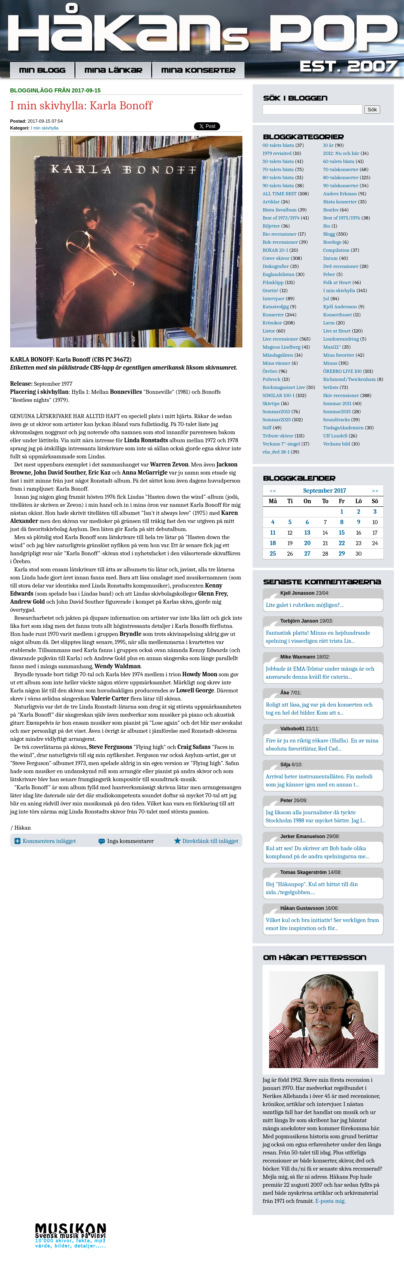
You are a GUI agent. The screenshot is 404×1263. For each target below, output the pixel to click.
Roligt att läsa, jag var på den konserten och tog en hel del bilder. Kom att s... (319, 708)
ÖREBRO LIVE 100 (342, 371)
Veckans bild (336, 444)
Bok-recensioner (280, 242)
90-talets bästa (278, 185)
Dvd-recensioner (340, 266)
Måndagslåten (278, 355)
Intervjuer (273, 298)
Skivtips (271, 403)
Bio (326, 226)
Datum (330, 258)
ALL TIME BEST (280, 193)
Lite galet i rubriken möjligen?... (305, 604)
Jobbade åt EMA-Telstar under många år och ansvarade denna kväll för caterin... (320, 672)
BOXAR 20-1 (275, 250)
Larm (329, 323)
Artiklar (271, 202)
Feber (329, 274)
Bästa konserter (340, 202)
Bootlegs (332, 242)
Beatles (331, 210)
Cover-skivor (276, 258)
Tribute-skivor (278, 436)
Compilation (336, 250)
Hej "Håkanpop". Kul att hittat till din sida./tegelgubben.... (312, 888)
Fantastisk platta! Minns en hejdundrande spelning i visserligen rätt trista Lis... (318, 636)
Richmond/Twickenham (349, 379)
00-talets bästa (278, 145)
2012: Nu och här (341, 153)
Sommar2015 (337, 411)
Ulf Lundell (335, 436)
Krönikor (272, 323)
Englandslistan (279, 274)
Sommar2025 (277, 419)
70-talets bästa (278, 169)
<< (272, 490)
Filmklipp (273, 282)
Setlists (330, 387)
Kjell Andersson (340, 306)
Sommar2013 (276, 411)
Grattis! (270, 290)
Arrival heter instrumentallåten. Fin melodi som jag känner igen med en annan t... (319, 780)
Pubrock (271, 379)
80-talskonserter (340, 177)
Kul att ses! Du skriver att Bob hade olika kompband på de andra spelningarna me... (317, 852)
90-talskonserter (340, 185)
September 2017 (324, 490)
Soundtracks (336, 419)
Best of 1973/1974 (281, 218)
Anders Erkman (340, 193)
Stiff (267, 427)
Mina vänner (276, 363)
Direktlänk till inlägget (206, 841)
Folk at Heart (337, 282)
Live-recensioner (280, 339)
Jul (326, 298)
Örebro (270, 371)
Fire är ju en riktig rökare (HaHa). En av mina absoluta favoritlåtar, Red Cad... (322, 744)
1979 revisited (277, 153)
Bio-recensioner (280, 234)
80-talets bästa (278, 177)
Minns (330, 363)
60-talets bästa (338, 161)
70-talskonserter (340, 169)
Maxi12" (332, 347)
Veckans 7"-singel (281, 444)
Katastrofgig (276, 306)
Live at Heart (337, 331)
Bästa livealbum (280, 210)
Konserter (273, 315)
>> (375, 490)
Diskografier (276, 266)
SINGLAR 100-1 (279, 395)
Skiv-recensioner (341, 395)
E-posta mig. (330, 1200)
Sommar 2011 (337, 403)
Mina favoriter (338, 355)
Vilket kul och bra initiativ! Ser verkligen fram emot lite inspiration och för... (322, 924)
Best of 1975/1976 (341, 218)
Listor (269, 331)
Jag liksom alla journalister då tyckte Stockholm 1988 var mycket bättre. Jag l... (316, 816)
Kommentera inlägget (45, 841)
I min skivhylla (44, 127)
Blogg (329, 234)
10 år (328, 145)
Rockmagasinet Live (284, 387)
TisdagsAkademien (343, 427)
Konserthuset (337, 315)
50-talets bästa (278, 161)
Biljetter (271, 226)
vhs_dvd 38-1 (276, 452)
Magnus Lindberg (282, 347)
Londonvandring (341, 339)
